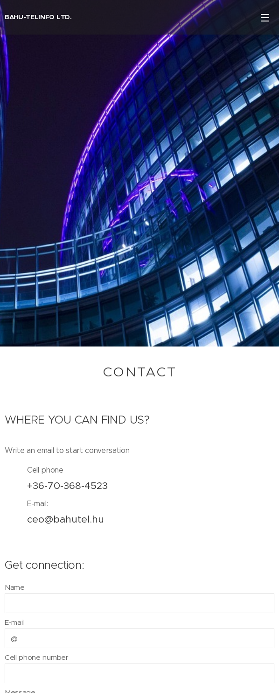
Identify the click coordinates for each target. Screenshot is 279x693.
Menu (265, 17)
